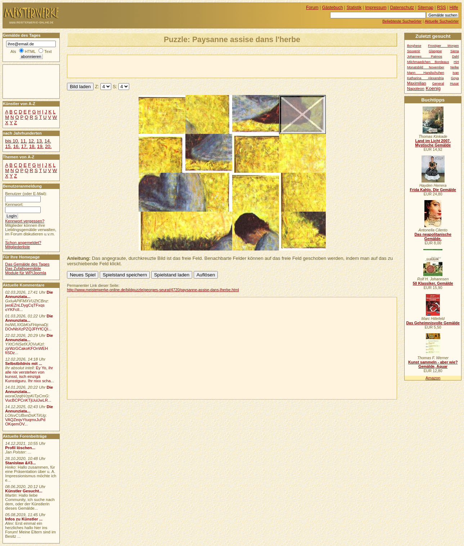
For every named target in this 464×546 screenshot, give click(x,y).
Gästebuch (332, 7)
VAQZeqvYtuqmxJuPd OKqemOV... (25, 422)
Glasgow (435, 51)
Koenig (433, 88)
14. (47, 141)
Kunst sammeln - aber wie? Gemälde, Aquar (433, 364)
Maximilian (416, 83)
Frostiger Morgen (443, 46)
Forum (312, 7)
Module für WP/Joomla (25, 273)
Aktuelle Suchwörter (442, 21)
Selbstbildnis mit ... (23, 363)
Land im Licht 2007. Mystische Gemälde (433, 143)
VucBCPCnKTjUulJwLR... (28, 400)
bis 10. (12, 141)
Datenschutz (402, 7)
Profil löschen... (20, 448)
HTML (30, 51)
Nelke (454, 67)
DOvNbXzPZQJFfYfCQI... (28, 329)
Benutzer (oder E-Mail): (26, 193)
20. (48, 146)
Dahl (455, 56)
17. (24, 146)
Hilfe (454, 7)
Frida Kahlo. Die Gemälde (433, 190)
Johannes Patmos (424, 56)
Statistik (354, 7)
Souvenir (413, 51)
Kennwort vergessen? (24, 221)
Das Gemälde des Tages (27, 264)
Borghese (414, 46)
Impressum (376, 7)
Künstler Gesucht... (23, 491)
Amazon (432, 378)
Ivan (455, 73)
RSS (441, 7)
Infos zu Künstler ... (23, 519)
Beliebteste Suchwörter (402, 21)
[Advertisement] (151, 66)
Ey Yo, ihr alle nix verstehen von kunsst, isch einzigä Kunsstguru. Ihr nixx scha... (29, 374)
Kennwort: (14, 204)
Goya (455, 78)
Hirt (456, 62)
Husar (454, 83)
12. (31, 141)
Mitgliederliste (17, 247)
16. (16, 146)
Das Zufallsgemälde (23, 268)
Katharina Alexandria (425, 78)
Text (48, 51)
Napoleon (415, 88)
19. (40, 146)
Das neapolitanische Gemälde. (432, 236)
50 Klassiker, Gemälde (433, 283)
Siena (454, 51)
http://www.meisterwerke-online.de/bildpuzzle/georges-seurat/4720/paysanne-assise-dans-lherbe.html (153, 290)
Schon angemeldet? (23, 242)
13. (39, 141)
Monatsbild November (425, 67)
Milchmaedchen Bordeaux (428, 62)
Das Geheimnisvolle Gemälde (433, 323)
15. (8, 146)
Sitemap (425, 7)
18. (32, 146)
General (438, 83)
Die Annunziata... (29, 294)
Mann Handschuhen (425, 73)
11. (24, 141)
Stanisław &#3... (20, 463)
